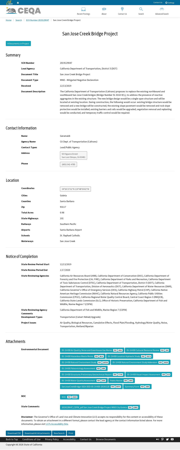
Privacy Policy (52, 439)
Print (70, 433)
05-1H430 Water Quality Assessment (84, 381)
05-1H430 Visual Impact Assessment (148, 374)
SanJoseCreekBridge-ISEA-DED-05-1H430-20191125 (91, 387)
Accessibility (69, 439)
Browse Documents (106, 439)
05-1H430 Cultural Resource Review (148, 350)
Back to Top (12, 439)
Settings (169, 2)
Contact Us (157, 2)
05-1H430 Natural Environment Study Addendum (141, 362)
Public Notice (121, 381)
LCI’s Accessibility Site (57, 424)
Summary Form (137, 387)
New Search (59, 433)
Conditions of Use (31, 439)
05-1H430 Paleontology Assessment (84, 368)
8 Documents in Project (18, 43)
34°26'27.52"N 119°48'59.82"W (75, 189)
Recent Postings (83, 10)
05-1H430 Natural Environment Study (85, 362)
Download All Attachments (37, 433)
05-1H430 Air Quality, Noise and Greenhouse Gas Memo (92, 350)
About (104, 10)
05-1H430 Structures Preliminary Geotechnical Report (92, 374)
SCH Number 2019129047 (37, 20)
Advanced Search (162, 10)
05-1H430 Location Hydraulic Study (129, 356)
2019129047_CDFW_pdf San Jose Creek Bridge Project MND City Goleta (100, 407)
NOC (69, 397)
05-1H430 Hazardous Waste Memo (83, 356)
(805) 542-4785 (68, 164)
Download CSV (14, 433)
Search (141, 10)
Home (8, 20)
